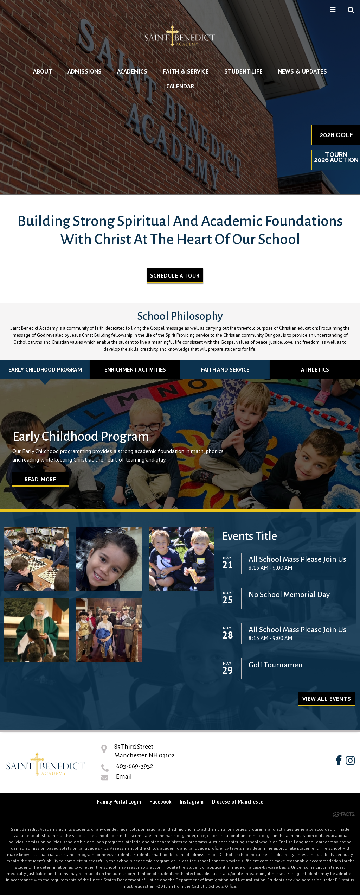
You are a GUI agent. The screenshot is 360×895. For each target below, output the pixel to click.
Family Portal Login (119, 801)
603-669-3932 (134, 765)
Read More (40, 479)
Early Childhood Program (45, 369)
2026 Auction (336, 160)
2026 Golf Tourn (336, 138)
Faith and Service (225, 369)
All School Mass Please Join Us (297, 560)
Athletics (315, 369)
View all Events (326, 698)
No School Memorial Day (289, 595)
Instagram (192, 801)
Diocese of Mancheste (237, 801)
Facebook (160, 801)
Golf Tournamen (276, 665)
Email (124, 776)
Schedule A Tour (175, 275)
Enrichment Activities (135, 369)
